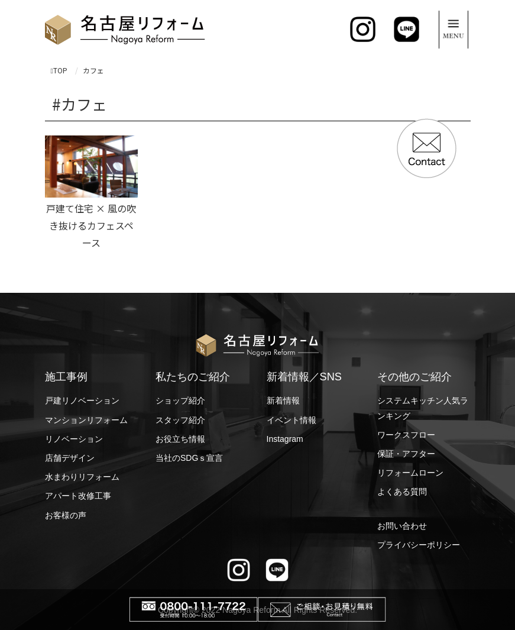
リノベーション (74, 439)
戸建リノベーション (82, 400)
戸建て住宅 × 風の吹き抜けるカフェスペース (91, 225)
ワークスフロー (406, 435)
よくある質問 (402, 491)
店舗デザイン (70, 458)
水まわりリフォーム (82, 477)
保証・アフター (406, 453)
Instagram (285, 439)
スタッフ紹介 (180, 420)
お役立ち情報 (180, 439)
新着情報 (283, 400)
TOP (59, 70)
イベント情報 (291, 420)
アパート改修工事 (78, 495)
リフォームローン (410, 472)
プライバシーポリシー (418, 545)
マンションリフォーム (86, 420)
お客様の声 (65, 515)
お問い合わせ (402, 526)
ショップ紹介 (180, 400)
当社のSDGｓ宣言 (189, 458)
